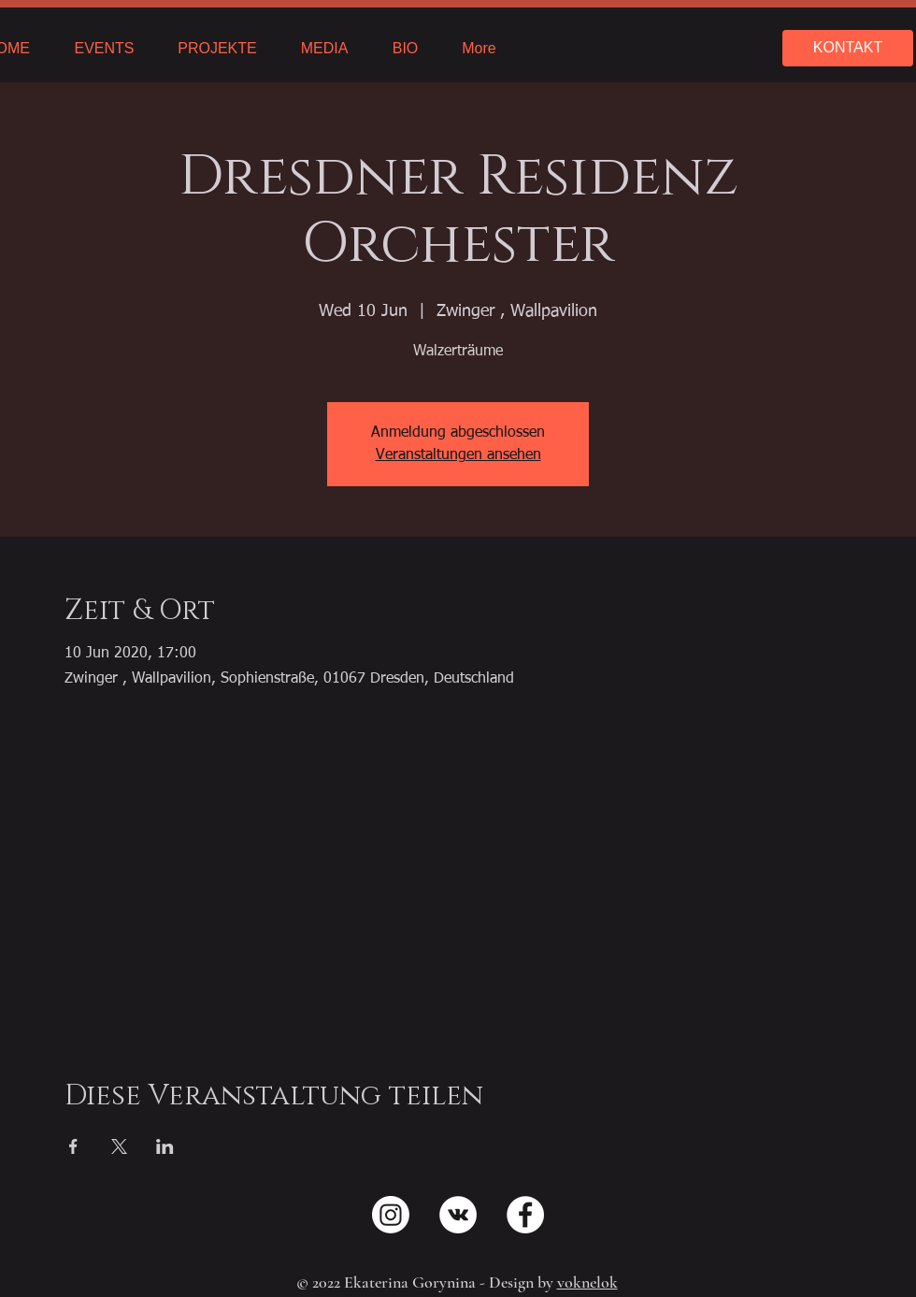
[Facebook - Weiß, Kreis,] (525, 1214)
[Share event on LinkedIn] (165, 1146)
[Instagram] (390, 1214)
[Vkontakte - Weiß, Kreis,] (458, 1214)
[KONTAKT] (847, 48)
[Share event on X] (119, 1146)
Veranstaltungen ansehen (458, 455)
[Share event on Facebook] (73, 1146)
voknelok (587, 1282)
